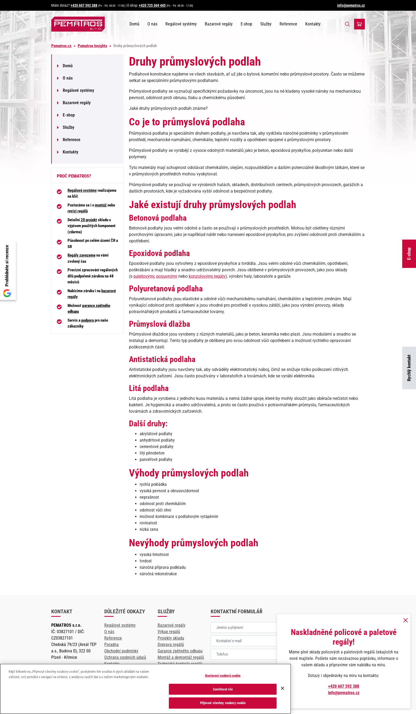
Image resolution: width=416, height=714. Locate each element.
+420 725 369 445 (152, 5)
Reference (288, 24)
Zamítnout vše (223, 689)
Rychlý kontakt (409, 368)
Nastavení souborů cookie (223, 676)
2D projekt (89, 219)
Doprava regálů (171, 644)
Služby (266, 24)
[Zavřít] (282, 688)
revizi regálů (78, 211)
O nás (152, 24)
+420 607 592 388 (83, 5)
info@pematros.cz (351, 5)
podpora (87, 320)
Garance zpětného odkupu (180, 650)
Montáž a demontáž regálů (181, 657)
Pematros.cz (61, 45)
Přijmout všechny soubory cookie (223, 703)
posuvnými (166, 276)
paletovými (143, 276)
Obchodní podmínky (121, 650)
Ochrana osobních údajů (125, 657)
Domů (134, 24)
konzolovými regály (207, 276)
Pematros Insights (92, 45)
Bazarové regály (219, 24)
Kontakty (313, 24)
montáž (101, 205)
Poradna (111, 644)
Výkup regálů (169, 631)
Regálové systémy (181, 24)
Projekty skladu (171, 638)
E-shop (409, 254)
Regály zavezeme (81, 255)
